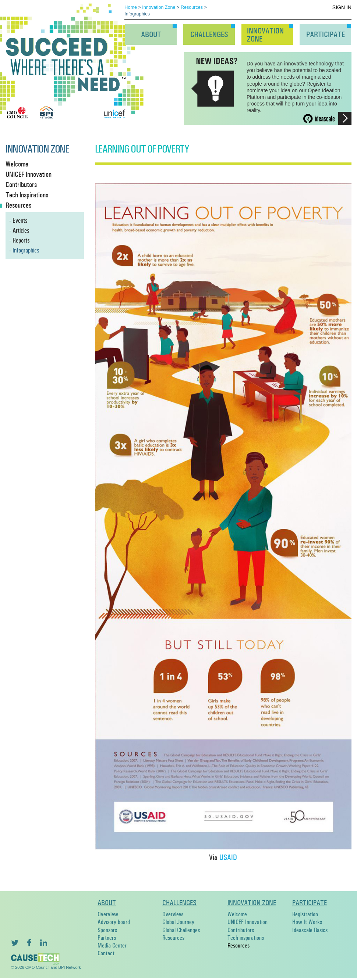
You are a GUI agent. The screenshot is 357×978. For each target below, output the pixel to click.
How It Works (307, 922)
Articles (21, 230)
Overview (108, 914)
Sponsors (107, 930)
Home (130, 7)
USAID (228, 857)
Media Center (112, 945)
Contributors (240, 930)
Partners (107, 938)
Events (20, 220)
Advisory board (114, 922)
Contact (106, 953)
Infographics (26, 250)
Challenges (209, 34)
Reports (21, 240)
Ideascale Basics (310, 930)
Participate (325, 34)
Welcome (237, 914)
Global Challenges (181, 930)
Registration (305, 914)
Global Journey (178, 922)
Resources (192, 7)
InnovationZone (265, 35)
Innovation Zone (158, 7)
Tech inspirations (245, 938)
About (151, 34)
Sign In (341, 7)
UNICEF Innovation (247, 922)
